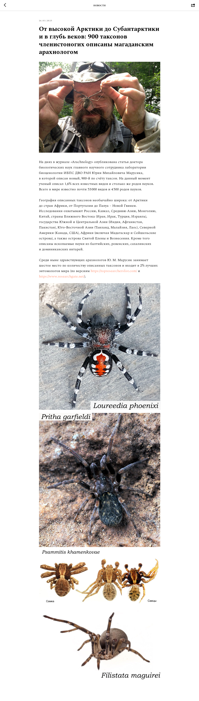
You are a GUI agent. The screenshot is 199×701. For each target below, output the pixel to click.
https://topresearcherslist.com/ (114, 271)
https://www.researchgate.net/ (61, 276)
